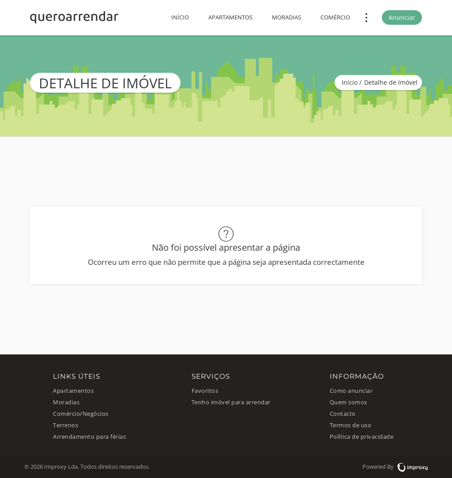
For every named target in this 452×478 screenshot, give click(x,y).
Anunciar (401, 17)
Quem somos (348, 402)
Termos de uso (351, 425)
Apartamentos (230, 17)
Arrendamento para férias (89, 436)
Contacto (343, 414)
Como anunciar (351, 391)
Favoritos (205, 391)
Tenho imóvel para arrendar (231, 402)
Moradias (286, 17)
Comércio (335, 17)
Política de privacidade (362, 436)
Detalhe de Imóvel (391, 82)
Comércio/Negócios (81, 414)
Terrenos (65, 425)
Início (180, 17)
